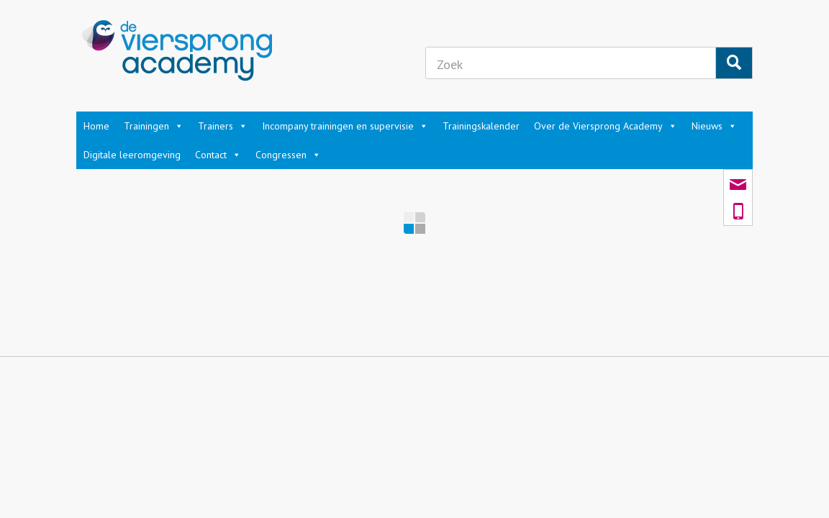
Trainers (223, 126)
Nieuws (714, 126)
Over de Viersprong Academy (605, 126)
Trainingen (154, 126)
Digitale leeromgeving (132, 154)
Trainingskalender (481, 125)
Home (96, 125)
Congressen (288, 154)
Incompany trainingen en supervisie (345, 126)
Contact (218, 154)
